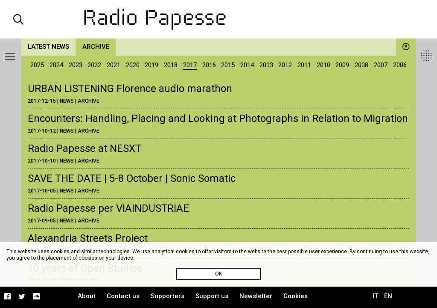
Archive (95, 46)
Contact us (123, 296)
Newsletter (255, 296)
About (87, 296)
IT (375, 296)
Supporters (167, 296)
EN (388, 296)
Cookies (295, 296)
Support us (211, 296)
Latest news (48, 46)
